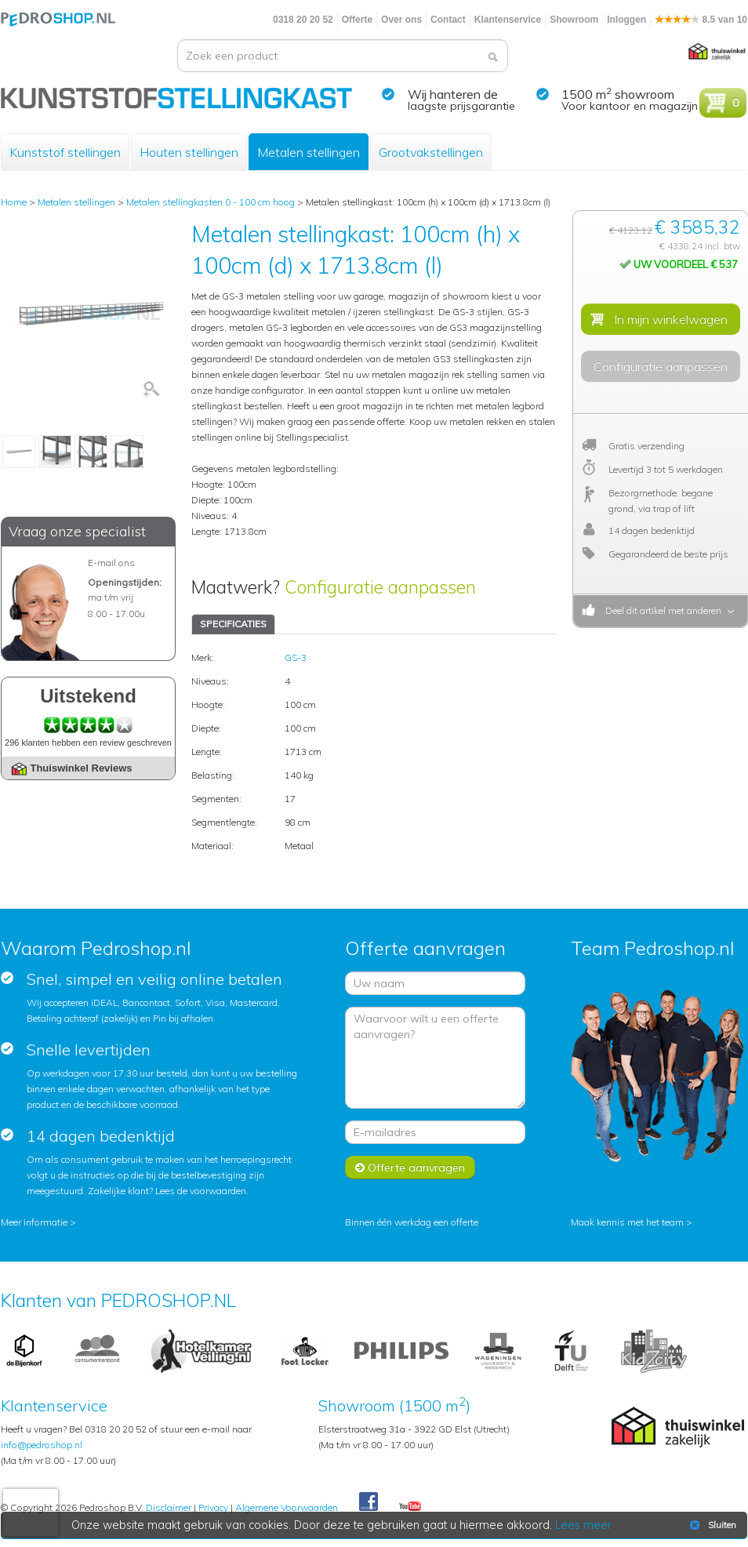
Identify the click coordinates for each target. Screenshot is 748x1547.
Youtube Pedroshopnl (410, 1507)
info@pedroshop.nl (41, 1445)
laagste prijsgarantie (461, 106)
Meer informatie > (38, 1222)
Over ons (401, 19)
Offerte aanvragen (410, 1167)
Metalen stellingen (308, 152)
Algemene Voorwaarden (286, 1507)
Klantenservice (507, 19)
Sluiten (711, 1525)
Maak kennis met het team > (631, 1222)
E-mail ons (111, 562)
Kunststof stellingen (65, 152)
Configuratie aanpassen (380, 587)
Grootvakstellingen (431, 152)
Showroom (574, 19)
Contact (448, 19)
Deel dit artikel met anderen (661, 610)
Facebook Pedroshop (368, 1502)
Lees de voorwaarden (200, 1191)
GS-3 (296, 657)
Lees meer (583, 1525)
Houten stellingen (189, 152)
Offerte (357, 19)
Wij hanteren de (453, 94)
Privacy (213, 1507)
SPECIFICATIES (233, 624)
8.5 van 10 (701, 19)
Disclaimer (168, 1507)
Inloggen (626, 19)
